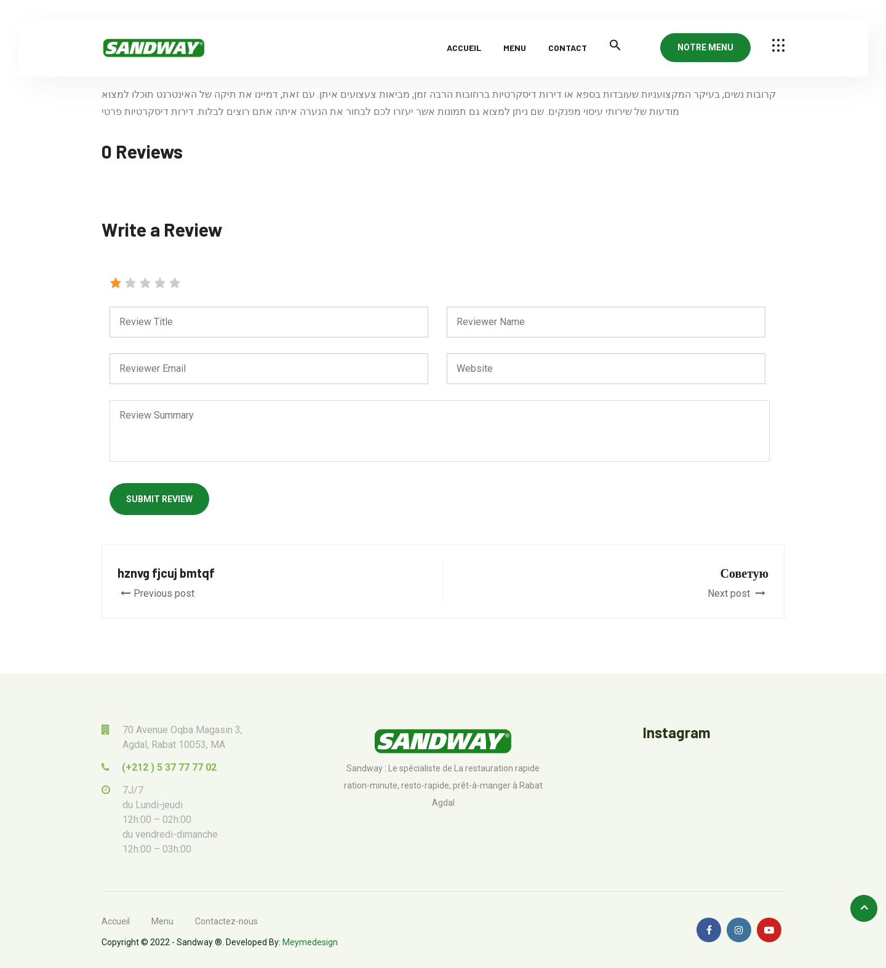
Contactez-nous (226, 921)
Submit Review (159, 499)
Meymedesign (310, 942)
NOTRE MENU (705, 47)
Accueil (464, 47)
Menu (514, 47)
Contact (567, 47)
